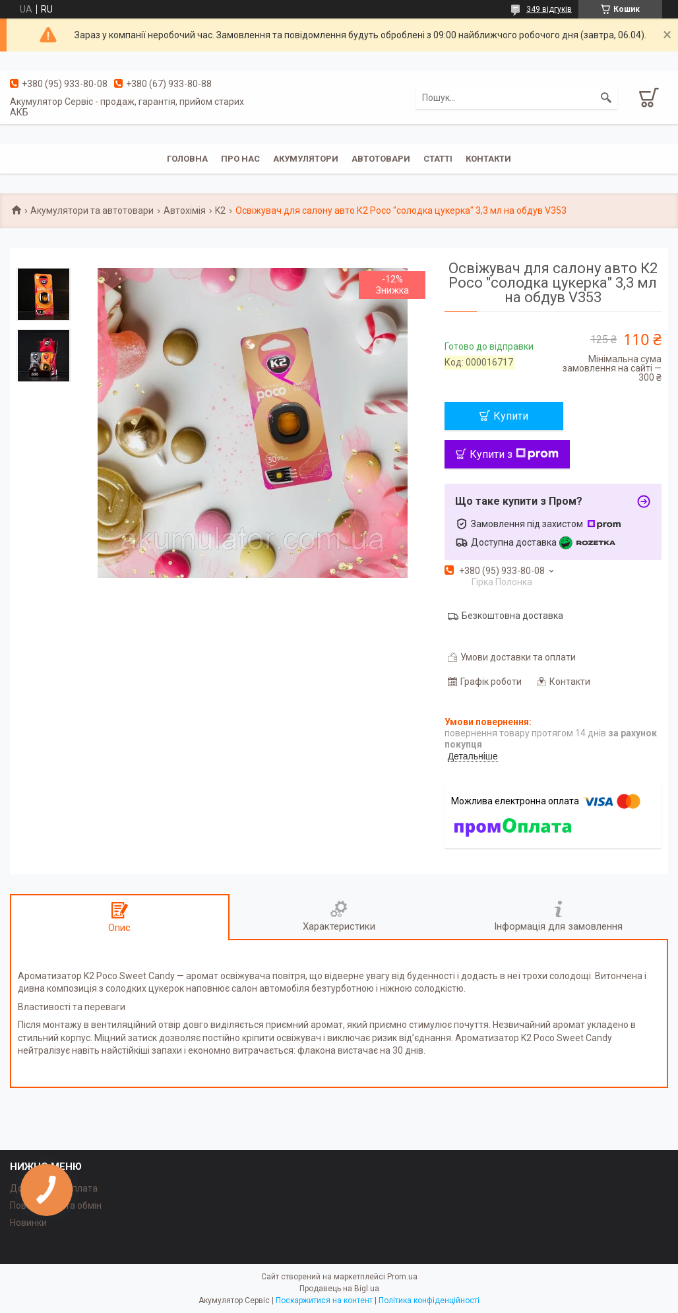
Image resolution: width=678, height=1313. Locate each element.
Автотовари (381, 159)
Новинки (28, 1222)
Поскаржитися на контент (324, 1300)
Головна (187, 159)
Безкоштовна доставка (512, 615)
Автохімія (185, 210)
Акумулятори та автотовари (92, 210)
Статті (437, 159)
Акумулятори (305, 159)
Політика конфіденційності (429, 1300)
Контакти (488, 159)
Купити (510, 416)
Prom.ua (402, 1276)
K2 (220, 210)
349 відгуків (549, 9)
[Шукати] (606, 97)
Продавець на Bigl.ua (339, 1288)
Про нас (240, 159)
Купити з (514, 454)
